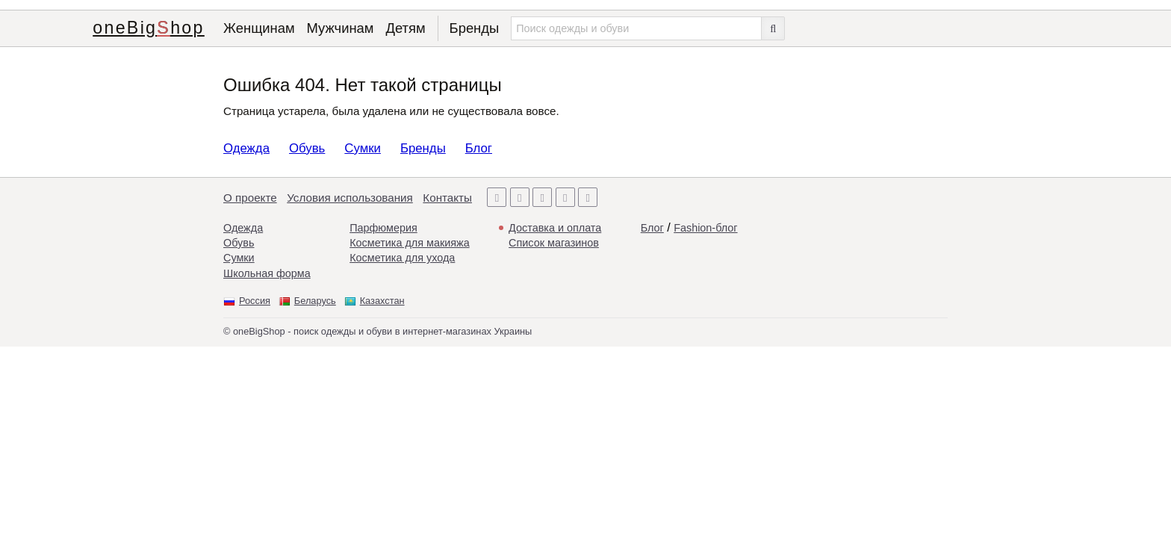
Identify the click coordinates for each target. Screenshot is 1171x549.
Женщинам (259, 28)
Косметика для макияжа (409, 243)
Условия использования (350, 197)
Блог (478, 148)
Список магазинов (554, 243)
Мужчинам (340, 28)
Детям (405, 28)
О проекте (250, 197)
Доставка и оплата (555, 228)
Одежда (246, 148)
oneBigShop (149, 27)
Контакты (447, 197)
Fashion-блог (705, 228)
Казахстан (382, 300)
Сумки (362, 148)
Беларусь (315, 300)
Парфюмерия (383, 228)
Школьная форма (267, 273)
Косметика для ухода (402, 258)
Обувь (307, 148)
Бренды (475, 28)
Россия (254, 300)
